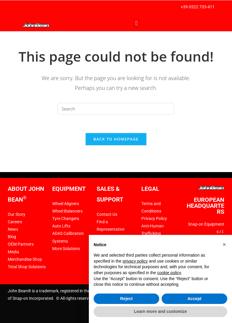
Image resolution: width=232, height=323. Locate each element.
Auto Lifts (61, 226)
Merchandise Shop (25, 259)
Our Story (16, 214)
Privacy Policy (154, 218)
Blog (12, 236)
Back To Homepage (115, 139)
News (13, 229)
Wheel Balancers (67, 211)
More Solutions (66, 248)
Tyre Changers (65, 218)
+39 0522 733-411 (198, 6)
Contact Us (107, 214)
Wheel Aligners (65, 203)
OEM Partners (21, 244)
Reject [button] (126, 298)
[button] (136, 23)
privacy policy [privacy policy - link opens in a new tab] (135, 261)
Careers (15, 221)
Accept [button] (195, 298)
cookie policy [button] (169, 272)
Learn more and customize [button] (160, 311)
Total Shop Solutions (27, 266)
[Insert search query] (116, 109)
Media (13, 251)
